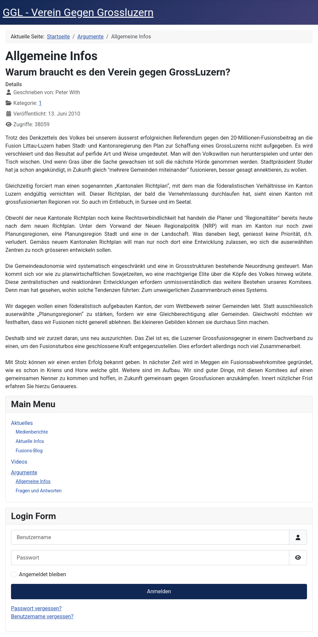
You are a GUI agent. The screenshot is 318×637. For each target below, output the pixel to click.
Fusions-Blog (29, 450)
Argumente (24, 472)
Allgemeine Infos (33, 481)
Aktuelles (22, 423)
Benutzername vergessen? (42, 616)
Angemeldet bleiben (42, 574)
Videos (19, 462)
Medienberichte (32, 432)
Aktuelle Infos (30, 441)
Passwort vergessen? (36, 608)
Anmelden (159, 591)
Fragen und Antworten (39, 490)
